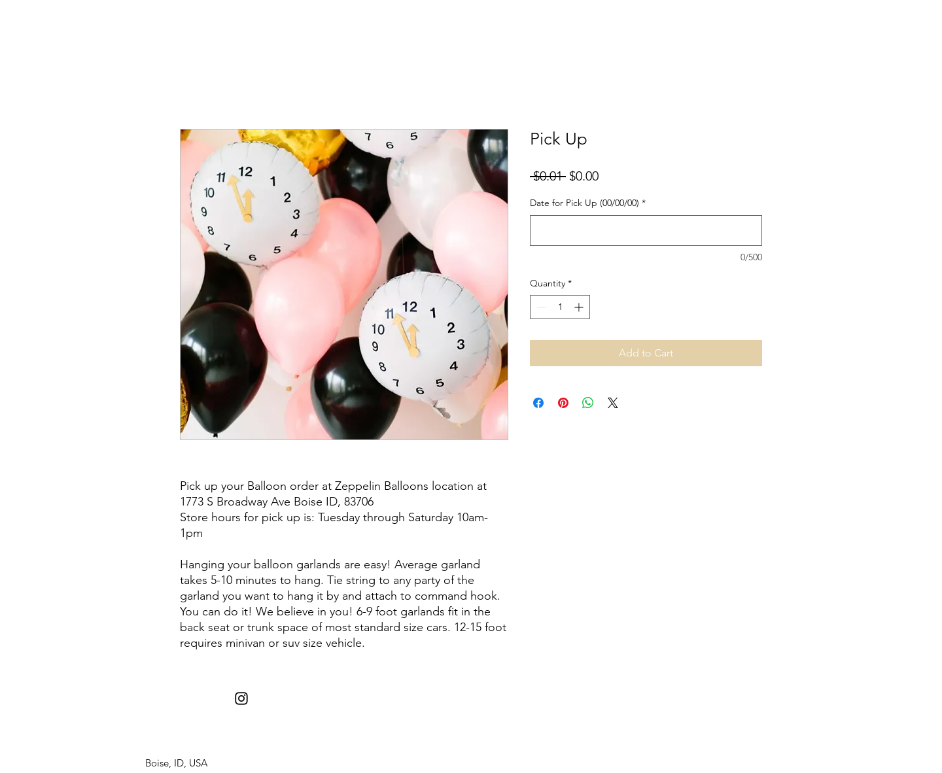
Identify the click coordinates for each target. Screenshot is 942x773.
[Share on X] (613, 403)
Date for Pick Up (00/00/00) (588, 203)
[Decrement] (540, 307)
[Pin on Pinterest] (563, 403)
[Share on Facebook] (538, 403)
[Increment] (580, 307)
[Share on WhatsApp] (588, 403)
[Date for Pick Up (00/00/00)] (646, 230)
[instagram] (241, 698)
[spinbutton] (560, 307)
